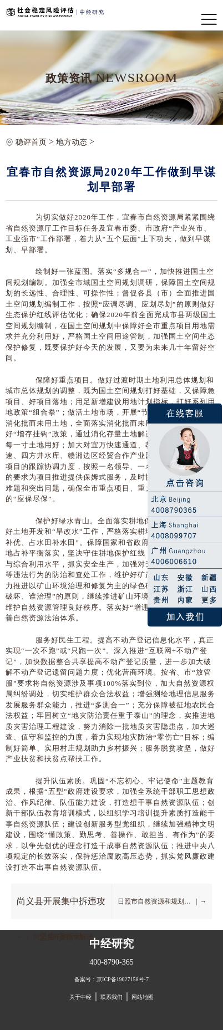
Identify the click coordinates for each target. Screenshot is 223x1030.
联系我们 (111, 997)
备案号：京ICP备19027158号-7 (111, 979)
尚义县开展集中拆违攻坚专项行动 (61, 907)
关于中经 (80, 997)
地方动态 (71, 142)
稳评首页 (31, 142)
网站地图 (142, 997)
